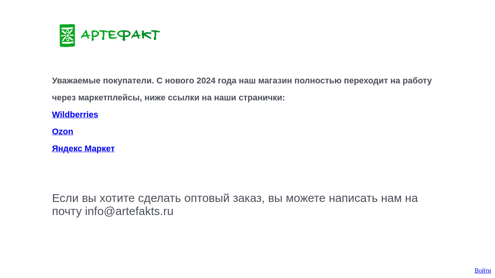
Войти (483, 270)
